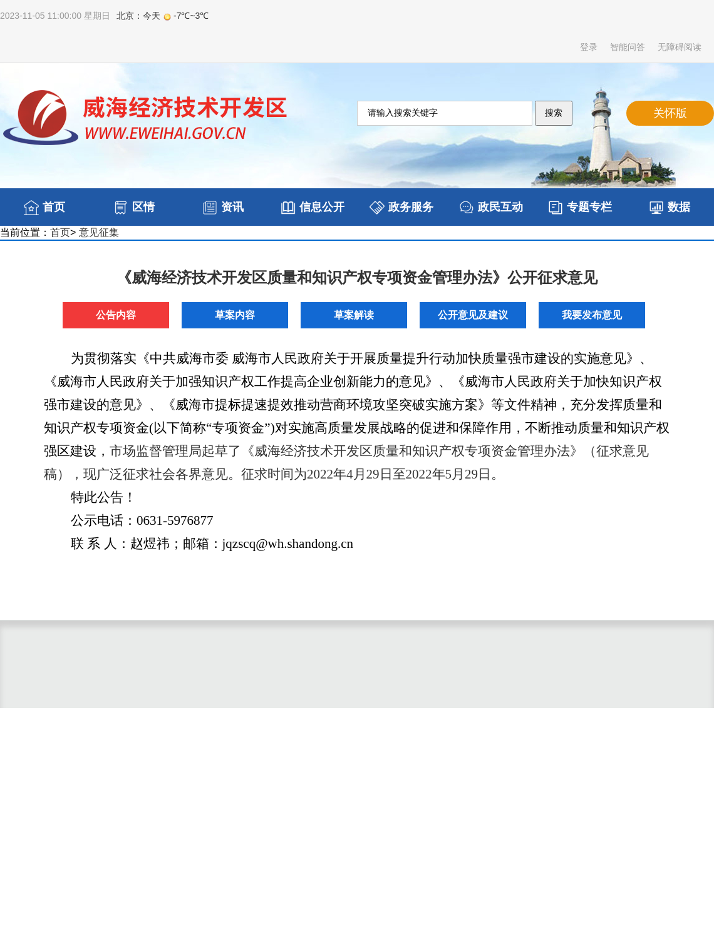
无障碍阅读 (679, 47)
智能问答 (627, 47)
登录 (589, 47)
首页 (60, 232)
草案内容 (235, 315)
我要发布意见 (592, 315)
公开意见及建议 (473, 315)
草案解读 (354, 315)
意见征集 (99, 232)
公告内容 (116, 315)
